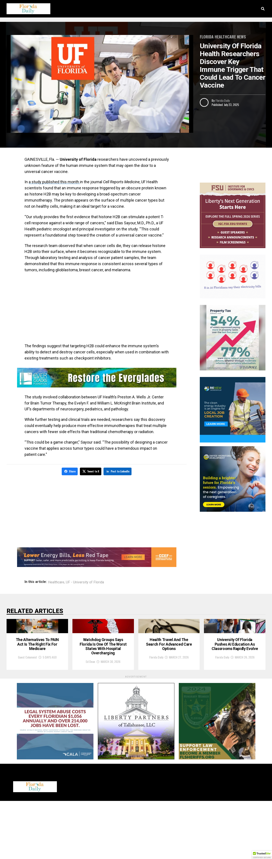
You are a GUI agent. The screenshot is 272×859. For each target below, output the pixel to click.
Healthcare (56, 581)
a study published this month (54, 182)
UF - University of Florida (85, 581)
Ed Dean (90, 719)
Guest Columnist (27, 713)
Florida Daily (223, 100)
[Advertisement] (97, 308)
